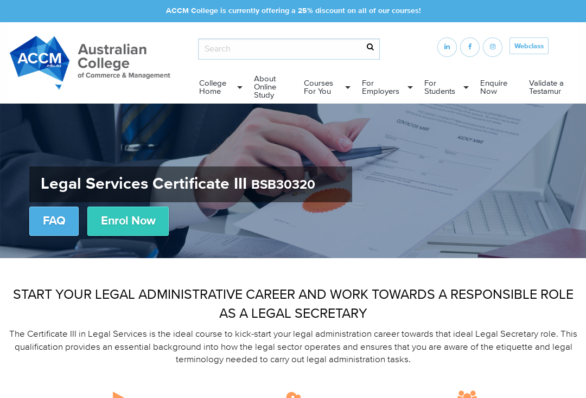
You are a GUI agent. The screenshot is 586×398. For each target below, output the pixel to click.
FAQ (54, 221)
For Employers (380, 87)
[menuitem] (217, 87)
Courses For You (318, 87)
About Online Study (265, 87)
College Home (212, 87)
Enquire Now (493, 87)
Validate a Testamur (546, 87)
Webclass (529, 46)
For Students (439, 87)
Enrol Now (128, 221)
